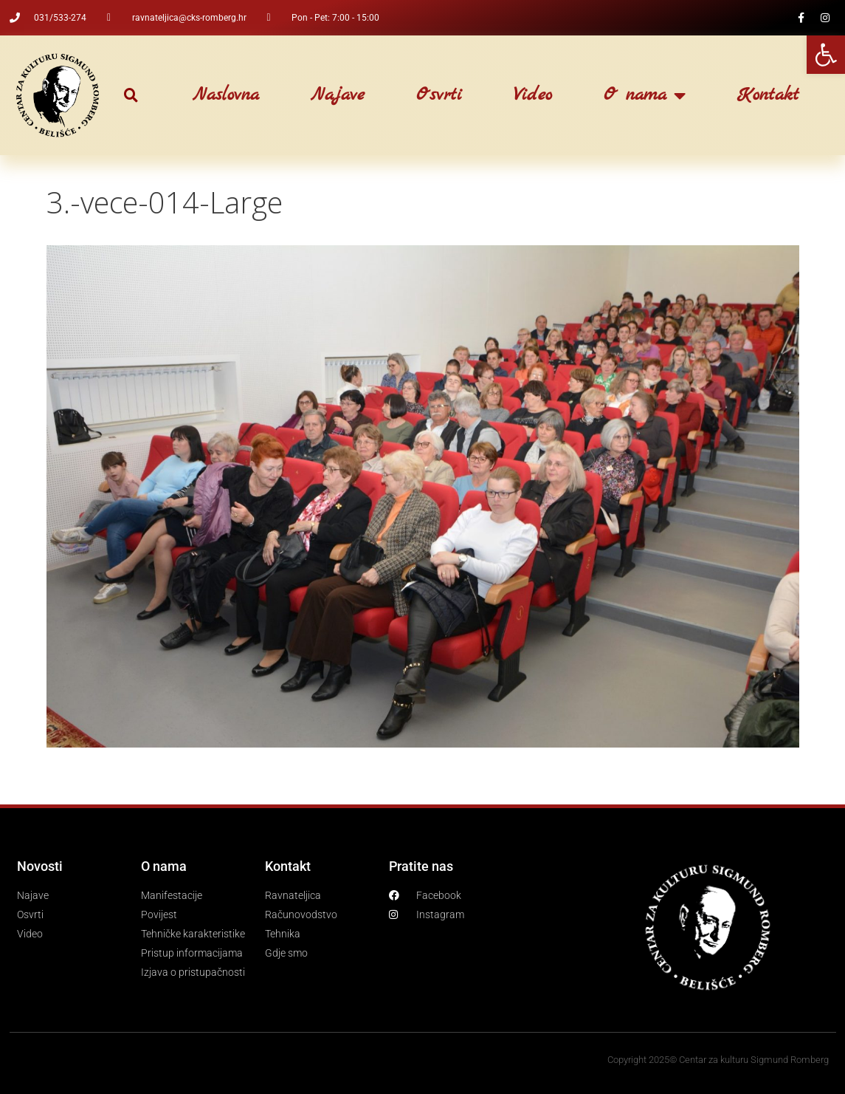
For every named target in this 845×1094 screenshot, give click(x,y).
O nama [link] (645, 95)
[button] (131, 96)
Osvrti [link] (439, 95)
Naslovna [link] (226, 95)
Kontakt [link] (768, 95)
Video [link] (533, 95)
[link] (826, 54)
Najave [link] (338, 95)
